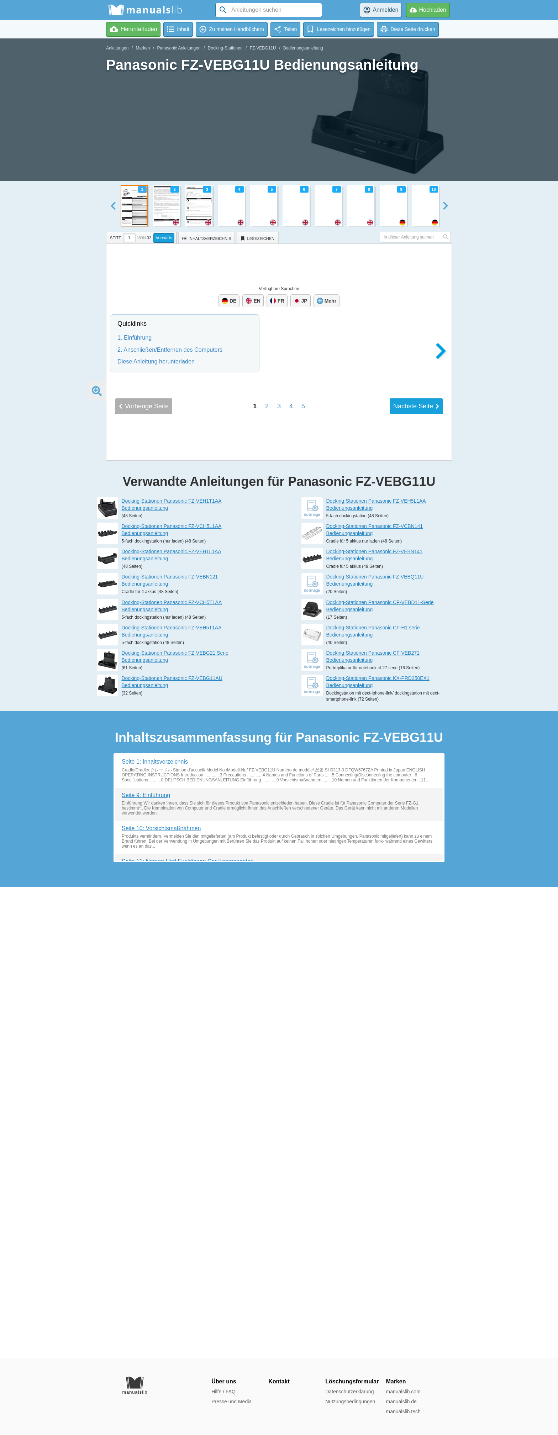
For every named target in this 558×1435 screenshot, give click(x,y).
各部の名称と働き (287, 795)
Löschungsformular (352, 1381)
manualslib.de (401, 1401)
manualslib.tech (403, 1411)
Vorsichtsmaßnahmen (293, 633)
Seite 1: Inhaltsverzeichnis (155, 1233)
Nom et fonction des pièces (300, 722)
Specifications (280, 579)
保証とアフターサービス (303, 821)
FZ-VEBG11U (263, 48)
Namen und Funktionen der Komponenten (323, 642)
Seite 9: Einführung (146, 1266)
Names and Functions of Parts (305, 562)
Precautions (277, 553)
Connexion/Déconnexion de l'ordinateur (322, 731)
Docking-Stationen (225, 48)
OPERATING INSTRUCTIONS (318, 527)
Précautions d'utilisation (296, 714)
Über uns (223, 1381)
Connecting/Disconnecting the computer (326, 570)
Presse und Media (231, 1401)
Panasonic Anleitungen (178, 48)
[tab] (142, 237)
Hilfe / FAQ (223, 1391)
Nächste (416, 885)
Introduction (276, 545)
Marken (143, 48)
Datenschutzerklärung (349, 1391)
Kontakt (279, 1381)
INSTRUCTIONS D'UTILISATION (323, 687)
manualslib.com (403, 1391)
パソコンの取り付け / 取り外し (320, 804)
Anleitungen (117, 48)
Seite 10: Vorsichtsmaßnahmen (161, 1299)
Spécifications (280, 739)
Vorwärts (164, 237)
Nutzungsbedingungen (350, 1401)
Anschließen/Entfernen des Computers (321, 650)
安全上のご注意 (285, 786)
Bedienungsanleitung (303, 48)
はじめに (271, 777)
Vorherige (144, 885)
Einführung (275, 625)
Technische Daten (287, 659)
